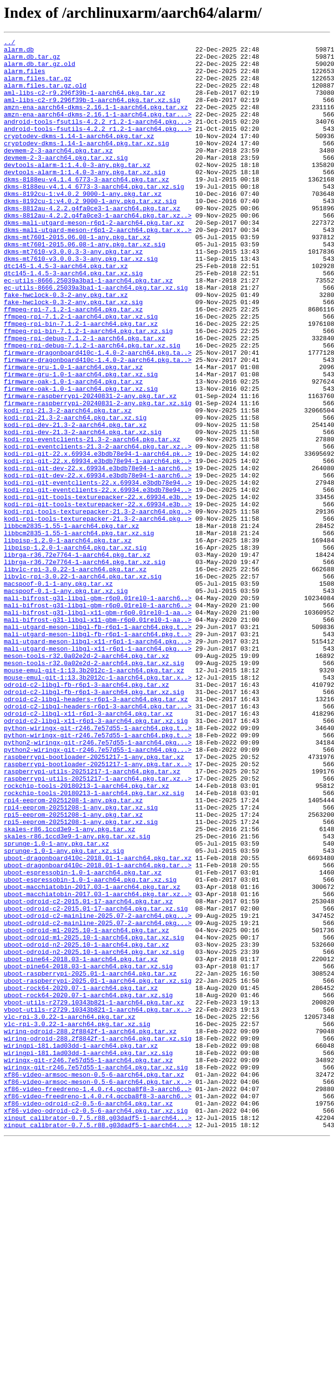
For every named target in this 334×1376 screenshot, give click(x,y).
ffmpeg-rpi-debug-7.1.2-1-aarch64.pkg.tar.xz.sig (92, 407)
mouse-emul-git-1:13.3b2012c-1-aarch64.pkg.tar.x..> (98, 805)
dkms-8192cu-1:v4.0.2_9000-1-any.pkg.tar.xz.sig (90, 234)
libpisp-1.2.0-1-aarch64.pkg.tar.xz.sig (75, 649)
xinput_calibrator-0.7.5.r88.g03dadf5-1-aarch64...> (98, 1334)
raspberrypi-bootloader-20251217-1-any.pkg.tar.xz (94, 901)
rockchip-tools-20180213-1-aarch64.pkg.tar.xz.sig (94, 944)
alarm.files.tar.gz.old (45, 95)
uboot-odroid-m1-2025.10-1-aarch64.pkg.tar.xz (86, 1109)
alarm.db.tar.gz (32, 60)
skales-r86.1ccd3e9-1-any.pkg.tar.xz (69, 987)
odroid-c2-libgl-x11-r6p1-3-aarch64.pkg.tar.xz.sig (96, 857)
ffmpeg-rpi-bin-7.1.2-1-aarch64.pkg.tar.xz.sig (88, 390)
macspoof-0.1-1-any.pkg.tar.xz (58, 693)
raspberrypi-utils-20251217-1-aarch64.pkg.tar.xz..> (98, 927)
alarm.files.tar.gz (37, 86)
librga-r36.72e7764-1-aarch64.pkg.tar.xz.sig (84, 667)
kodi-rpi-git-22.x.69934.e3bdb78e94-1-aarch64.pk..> (98, 537)
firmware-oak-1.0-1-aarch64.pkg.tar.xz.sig (81, 459)
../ (9, 43)
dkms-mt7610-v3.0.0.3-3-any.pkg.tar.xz (73, 294)
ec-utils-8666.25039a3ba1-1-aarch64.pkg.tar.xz (88, 329)
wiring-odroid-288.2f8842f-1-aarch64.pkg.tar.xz (90, 1230)
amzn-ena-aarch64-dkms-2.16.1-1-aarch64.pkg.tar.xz (96, 121)
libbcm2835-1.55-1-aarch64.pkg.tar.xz (71, 623)
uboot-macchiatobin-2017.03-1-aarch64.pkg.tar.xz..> (98, 1065)
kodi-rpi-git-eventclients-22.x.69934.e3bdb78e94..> (98, 571)
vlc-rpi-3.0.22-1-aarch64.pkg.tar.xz (69, 1213)
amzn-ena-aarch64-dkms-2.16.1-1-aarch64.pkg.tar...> (98, 130)
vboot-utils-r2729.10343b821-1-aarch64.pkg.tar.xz (94, 1195)
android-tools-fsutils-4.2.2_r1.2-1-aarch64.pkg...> (98, 138)
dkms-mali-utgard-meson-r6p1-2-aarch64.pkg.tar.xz (94, 260)
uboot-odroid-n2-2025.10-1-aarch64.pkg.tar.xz (86, 1126)
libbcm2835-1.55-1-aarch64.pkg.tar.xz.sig (79, 632)
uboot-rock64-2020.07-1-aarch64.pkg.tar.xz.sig (88, 1187)
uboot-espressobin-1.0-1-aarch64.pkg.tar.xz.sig (90, 1048)
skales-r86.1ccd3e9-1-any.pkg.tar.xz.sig (77, 996)
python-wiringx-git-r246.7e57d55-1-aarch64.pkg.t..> (98, 866)
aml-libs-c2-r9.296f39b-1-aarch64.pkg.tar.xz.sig (92, 112)
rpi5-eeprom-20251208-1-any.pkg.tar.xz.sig (81, 979)
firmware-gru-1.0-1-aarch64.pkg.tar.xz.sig (81, 441)
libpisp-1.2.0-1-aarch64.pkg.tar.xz (67, 641)
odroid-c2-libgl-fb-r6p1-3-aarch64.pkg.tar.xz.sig (94, 823)
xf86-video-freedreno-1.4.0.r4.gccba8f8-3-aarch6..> (98, 1299)
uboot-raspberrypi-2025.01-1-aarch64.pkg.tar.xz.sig (98, 1169)
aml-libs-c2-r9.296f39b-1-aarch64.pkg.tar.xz (84, 104)
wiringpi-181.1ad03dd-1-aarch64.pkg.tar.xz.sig (88, 1256)
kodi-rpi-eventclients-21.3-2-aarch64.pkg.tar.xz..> (98, 528)
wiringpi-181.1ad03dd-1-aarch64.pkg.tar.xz (81, 1247)
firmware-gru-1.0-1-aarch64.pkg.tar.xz (73, 433)
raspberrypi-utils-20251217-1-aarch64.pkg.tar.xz (92, 918)
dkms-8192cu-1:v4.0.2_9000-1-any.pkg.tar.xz (83, 225)
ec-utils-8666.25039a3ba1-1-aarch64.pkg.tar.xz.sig (96, 338)
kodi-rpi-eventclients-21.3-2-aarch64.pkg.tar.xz (92, 519)
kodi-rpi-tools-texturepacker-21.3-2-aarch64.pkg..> (98, 606)
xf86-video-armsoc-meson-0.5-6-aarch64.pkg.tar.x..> (98, 1290)
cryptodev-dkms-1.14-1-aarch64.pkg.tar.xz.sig (86, 164)
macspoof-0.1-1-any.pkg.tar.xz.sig (66, 701)
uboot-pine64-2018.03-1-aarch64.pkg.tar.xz (81, 1143)
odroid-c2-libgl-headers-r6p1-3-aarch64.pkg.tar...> (98, 840)
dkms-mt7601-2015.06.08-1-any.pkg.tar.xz (77, 277)
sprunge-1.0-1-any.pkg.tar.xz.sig (64, 1013)
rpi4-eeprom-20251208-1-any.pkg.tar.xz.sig (81, 961)
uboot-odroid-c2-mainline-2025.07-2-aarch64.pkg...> (98, 1091)
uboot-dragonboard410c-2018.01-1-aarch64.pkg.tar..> (98, 1031)
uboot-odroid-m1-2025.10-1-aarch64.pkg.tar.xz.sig (94, 1117)
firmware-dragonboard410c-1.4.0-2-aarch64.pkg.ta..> (98, 416)
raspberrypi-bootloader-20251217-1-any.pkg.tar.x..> (98, 909)
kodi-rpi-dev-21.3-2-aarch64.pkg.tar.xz (75, 502)
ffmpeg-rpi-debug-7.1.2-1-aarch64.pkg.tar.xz (84, 398)
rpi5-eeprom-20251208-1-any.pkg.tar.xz (73, 970)
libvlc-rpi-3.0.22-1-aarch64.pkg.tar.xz (75, 675)
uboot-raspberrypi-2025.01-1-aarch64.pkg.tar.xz (90, 1161)
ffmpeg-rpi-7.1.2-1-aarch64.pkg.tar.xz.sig (81, 372)
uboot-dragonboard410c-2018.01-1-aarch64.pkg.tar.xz (98, 1022)
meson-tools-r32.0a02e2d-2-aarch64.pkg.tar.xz (86, 779)
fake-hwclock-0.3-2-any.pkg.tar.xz (66, 346)
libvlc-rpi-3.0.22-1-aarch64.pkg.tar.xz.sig (83, 684)
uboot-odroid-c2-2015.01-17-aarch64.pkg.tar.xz (88, 1074)
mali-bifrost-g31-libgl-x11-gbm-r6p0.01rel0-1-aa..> (98, 727)
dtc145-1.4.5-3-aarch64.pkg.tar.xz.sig (73, 320)
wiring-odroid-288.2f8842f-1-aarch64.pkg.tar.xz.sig (98, 1239)
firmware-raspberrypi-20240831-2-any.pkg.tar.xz (90, 467)
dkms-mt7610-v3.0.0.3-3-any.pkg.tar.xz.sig (81, 303)
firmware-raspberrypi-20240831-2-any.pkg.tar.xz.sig (98, 476)
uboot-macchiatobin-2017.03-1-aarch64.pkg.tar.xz (92, 1057)
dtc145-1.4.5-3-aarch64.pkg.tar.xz (66, 312)
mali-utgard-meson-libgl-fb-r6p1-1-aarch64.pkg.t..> (98, 745)
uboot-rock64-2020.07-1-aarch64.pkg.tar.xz (81, 1178)
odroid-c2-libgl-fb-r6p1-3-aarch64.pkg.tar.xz (86, 814)
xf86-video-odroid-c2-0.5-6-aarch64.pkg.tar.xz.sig (96, 1325)
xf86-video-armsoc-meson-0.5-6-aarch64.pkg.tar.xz (94, 1282)
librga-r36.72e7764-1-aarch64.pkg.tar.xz (77, 658)
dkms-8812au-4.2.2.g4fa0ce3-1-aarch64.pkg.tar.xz (92, 242)
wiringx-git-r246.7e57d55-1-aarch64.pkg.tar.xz (88, 1264)
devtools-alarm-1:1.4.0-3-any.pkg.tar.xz (77, 190)
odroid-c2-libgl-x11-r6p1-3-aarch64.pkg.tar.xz (88, 849)
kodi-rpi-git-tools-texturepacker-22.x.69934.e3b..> (98, 589)
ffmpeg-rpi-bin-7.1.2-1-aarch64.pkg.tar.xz (81, 381)
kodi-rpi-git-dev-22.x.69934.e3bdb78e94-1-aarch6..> (98, 554)
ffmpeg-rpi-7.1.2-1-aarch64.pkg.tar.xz (73, 364)
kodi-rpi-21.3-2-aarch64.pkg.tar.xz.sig (75, 493)
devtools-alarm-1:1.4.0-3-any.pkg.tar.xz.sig (84, 199)
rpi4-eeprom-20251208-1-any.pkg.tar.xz (73, 953)
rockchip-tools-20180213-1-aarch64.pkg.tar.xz (86, 935)
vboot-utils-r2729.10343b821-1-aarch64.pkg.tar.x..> (98, 1204)
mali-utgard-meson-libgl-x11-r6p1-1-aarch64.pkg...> (98, 762)
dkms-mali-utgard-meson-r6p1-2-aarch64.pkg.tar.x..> (98, 268)
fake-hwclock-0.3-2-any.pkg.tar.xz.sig (73, 355)
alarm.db (19, 52)
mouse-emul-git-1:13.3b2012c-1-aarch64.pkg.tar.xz (94, 797)
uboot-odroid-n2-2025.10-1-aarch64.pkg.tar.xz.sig (94, 1135)
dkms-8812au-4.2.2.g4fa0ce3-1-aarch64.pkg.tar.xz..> (98, 251)
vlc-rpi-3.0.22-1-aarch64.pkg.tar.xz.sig (77, 1221)
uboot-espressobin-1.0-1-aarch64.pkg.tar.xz (83, 1039)
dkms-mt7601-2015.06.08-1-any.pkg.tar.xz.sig (84, 286)
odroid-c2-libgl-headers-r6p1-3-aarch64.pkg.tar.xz (96, 831)
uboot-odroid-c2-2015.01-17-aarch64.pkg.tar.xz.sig (96, 1083)
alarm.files (24, 78)
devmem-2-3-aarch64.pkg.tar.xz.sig (66, 182)
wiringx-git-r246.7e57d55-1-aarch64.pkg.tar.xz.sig (96, 1273)
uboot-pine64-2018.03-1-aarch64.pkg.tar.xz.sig (88, 1152)
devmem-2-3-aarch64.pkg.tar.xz (58, 173)
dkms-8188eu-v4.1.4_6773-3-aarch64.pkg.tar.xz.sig (94, 216)
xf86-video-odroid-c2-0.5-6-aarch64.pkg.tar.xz (88, 1316)
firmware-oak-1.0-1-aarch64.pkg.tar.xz (73, 450)
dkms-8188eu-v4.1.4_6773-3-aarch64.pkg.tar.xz (86, 208)
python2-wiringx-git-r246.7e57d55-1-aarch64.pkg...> (98, 883)
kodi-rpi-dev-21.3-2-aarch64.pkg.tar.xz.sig (83, 511)
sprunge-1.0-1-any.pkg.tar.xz (56, 1005)
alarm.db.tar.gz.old (39, 69)
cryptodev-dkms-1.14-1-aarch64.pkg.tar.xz (79, 156)
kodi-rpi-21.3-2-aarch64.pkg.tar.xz (67, 485)
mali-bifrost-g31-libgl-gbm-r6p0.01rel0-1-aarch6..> (98, 710)
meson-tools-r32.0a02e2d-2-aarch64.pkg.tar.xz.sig (94, 788)
